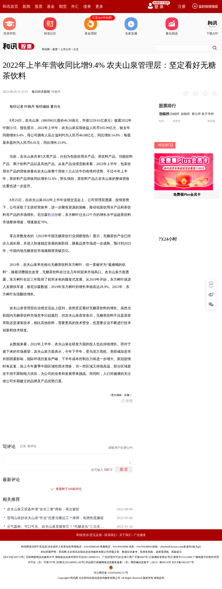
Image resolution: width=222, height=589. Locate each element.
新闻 (26, 6)
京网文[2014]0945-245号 (70, 562)
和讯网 (46, 49)
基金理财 (90, 26)
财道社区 (50, 26)
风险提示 (176, 551)
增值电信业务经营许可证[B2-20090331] (77, 557)
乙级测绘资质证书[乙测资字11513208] (170, 557)
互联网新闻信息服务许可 (40, 557)
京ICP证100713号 (14, 557)
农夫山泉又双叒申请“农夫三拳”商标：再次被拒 (43, 509)
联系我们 (110, 535)
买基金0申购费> (102, 17)
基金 (51, 6)
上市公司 (65, 49)
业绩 (13, 128)
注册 (182, 6)
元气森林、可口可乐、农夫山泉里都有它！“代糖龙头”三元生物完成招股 (57, 526)
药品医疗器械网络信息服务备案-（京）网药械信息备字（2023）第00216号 (128, 562)
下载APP (212, 26)
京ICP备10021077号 (183, 562)
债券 (87, 6)
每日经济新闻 (41, 91)
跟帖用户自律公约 (120, 447)
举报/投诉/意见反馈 (89, 535)
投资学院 (9, 26)
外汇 (75, 6)
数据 (51, 215)
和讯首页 (10, 6)
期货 (63, 6)
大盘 (68, 171)
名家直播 (131, 26)
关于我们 (125, 535)
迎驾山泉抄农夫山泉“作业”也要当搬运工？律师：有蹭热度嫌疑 (55, 518)
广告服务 (140, 535)
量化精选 (171, 26)
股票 (38, 6)
